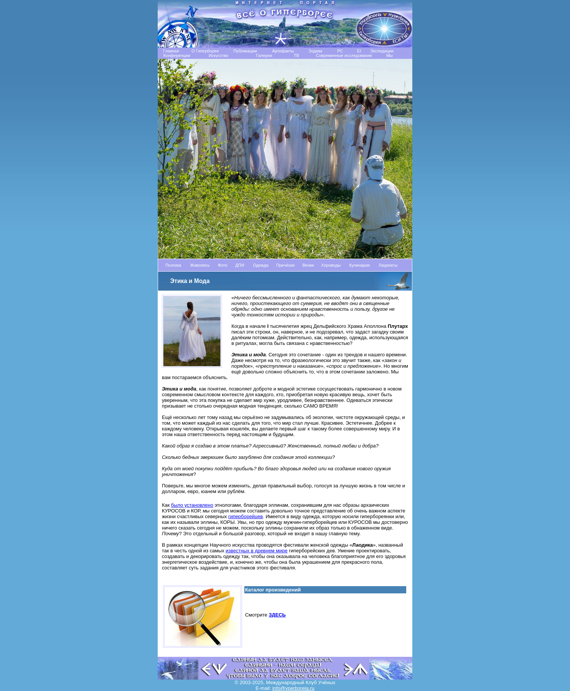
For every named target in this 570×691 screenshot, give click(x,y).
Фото (222, 265)
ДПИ (239, 265)
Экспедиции (381, 51)
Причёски (285, 265)
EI (359, 51)
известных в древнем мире (257, 550)
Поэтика (173, 265)
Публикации (245, 51)
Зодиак (315, 51)
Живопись (199, 265)
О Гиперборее (205, 51)
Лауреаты (387, 265)
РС (340, 51)
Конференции (176, 55)
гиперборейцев (245, 516)
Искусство (218, 55)
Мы (389, 55)
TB (296, 55)
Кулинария (359, 265)
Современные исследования (344, 55)
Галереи (264, 55)
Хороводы (331, 265)
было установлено (192, 505)
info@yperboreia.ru (293, 688)
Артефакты (283, 51)
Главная (171, 51)
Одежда (261, 265)
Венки (308, 265)
